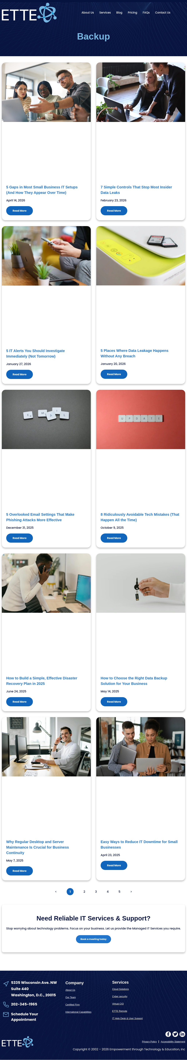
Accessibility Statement (173, 1042)
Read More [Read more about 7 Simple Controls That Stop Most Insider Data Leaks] (114, 211)
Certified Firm (72, 1004)
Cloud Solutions (120, 989)
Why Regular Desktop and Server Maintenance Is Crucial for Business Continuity (37, 847)
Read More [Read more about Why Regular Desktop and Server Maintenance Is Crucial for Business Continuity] (19, 871)
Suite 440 (20, 989)
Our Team (70, 997)
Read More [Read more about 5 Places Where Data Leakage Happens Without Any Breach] (114, 374)
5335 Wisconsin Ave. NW (34, 982)
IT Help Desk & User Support (127, 1018)
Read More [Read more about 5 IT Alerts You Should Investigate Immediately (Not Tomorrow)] (19, 374)
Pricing (132, 12)
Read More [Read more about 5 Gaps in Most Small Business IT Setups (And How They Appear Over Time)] (19, 211)
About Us (87, 12)
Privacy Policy (149, 1042)
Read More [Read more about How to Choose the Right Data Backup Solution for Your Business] (114, 702)
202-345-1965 (24, 1004)
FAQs (146, 12)
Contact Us (163, 12)
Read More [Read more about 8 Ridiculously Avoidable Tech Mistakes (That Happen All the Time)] (114, 538)
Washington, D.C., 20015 (33, 995)
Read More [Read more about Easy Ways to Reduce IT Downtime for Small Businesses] (114, 865)
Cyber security (119, 996)
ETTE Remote (119, 1011)
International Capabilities (78, 1012)
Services (105, 12)
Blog (119, 12)
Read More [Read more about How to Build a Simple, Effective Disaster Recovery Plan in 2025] (19, 702)
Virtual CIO (118, 1004)
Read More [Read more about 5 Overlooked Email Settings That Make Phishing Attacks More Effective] (19, 538)
